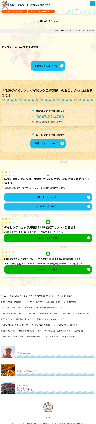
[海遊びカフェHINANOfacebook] (46, 415)
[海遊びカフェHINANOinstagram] (49, 415)
